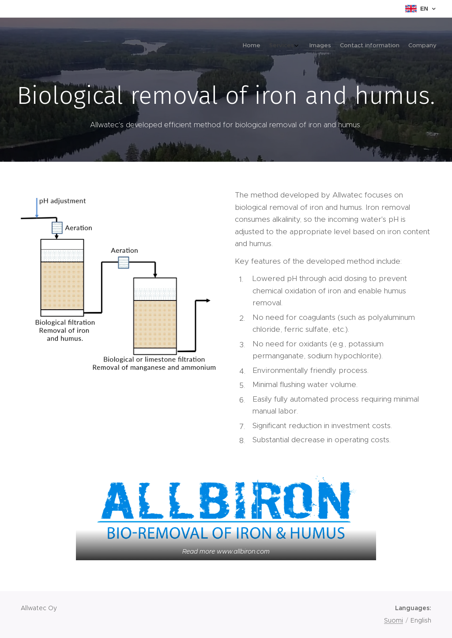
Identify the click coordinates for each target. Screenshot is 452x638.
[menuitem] (395, 46)
